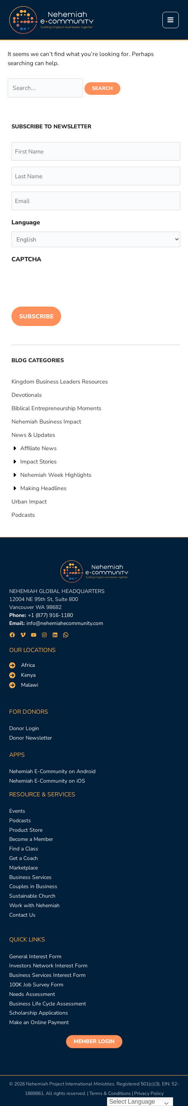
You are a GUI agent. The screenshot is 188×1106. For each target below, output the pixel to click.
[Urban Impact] (29, 501)
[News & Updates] (33, 435)
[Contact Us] (22, 915)
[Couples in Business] (33, 887)
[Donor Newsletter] (30, 738)
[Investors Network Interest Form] (48, 966)
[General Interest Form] (35, 957)
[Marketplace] (23, 868)
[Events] (17, 811)
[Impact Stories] (34, 461)
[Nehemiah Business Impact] (46, 421)
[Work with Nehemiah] (34, 906)
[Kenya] (22, 675)
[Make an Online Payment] (39, 1023)
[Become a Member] (31, 839)
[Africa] (22, 665)
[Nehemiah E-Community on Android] (52, 772)
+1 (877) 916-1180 (50, 615)
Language (25, 222)
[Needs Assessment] (32, 994)
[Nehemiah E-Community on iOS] (47, 781)
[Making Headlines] (38, 488)
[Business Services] (30, 877)
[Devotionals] (26, 395)
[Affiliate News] (34, 448)
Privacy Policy (149, 1093)
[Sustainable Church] (32, 896)
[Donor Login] (24, 729)
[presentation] (69, 283)
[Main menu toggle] (170, 20)
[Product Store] (25, 830)
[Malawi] (23, 685)
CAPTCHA (26, 259)
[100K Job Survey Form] (36, 985)
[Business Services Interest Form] (47, 975)
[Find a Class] (23, 849)
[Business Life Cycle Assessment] (47, 1004)
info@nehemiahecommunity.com (64, 623)
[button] (94, 1041)
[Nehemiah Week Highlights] (51, 475)
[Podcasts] (23, 515)
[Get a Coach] (23, 858)
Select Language (132, 1101)
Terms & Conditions (110, 1093)
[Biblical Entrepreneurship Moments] (56, 408)
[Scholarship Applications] (38, 1013)
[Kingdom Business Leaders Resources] (59, 381)
